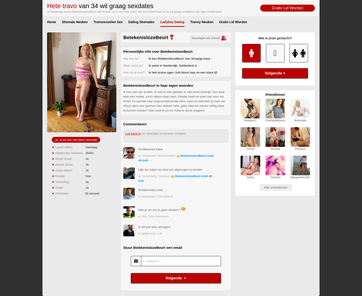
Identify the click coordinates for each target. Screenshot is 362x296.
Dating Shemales (141, 22)
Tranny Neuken (201, 22)
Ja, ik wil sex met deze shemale (76, 140)
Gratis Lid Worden (287, 8)
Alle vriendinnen (275, 187)
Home (51, 22)
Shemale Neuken (75, 22)
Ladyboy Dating (172, 22)
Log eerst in (133, 133)
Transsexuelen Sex (108, 22)
